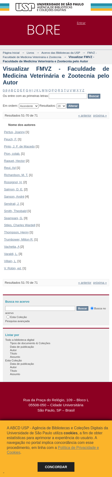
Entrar (81, 23)
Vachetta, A (12, 246)
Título (13, 353)
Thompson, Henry (16, 232)
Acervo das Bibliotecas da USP (60, 52)
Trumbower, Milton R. (19, 239)
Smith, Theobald (15, 211)
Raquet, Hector (14, 161)
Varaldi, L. (11, 254)
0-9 (5, 90)
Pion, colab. (12, 153)
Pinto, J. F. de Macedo (19, 146)
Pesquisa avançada (17, 321)
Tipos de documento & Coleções (30, 343)
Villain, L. (10, 261)
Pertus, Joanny (14, 132)
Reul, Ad (10, 168)
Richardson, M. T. (16, 175)
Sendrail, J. (12, 204)
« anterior (84, 115)
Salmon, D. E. (13, 189)
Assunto (15, 356)
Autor (13, 350)
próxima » (100, 115)
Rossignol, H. (13, 182)
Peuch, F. (10, 139)
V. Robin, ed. (13, 268)
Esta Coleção (16, 316)
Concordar (56, 467)
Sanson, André (14, 196)
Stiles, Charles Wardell (19, 225)
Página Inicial (11, 52)
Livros (30, 52)
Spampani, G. (13, 218)
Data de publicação (22, 346)
